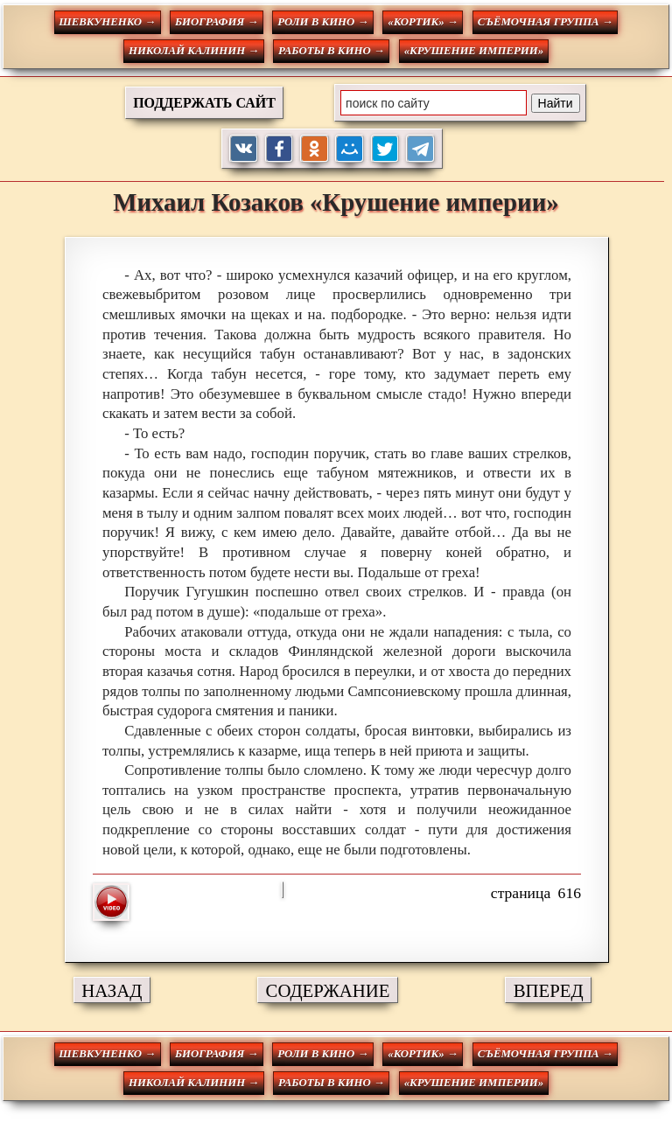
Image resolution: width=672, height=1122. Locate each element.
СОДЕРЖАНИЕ (328, 990)
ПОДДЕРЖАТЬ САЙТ (204, 102)
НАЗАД (111, 990)
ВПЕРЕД (549, 990)
